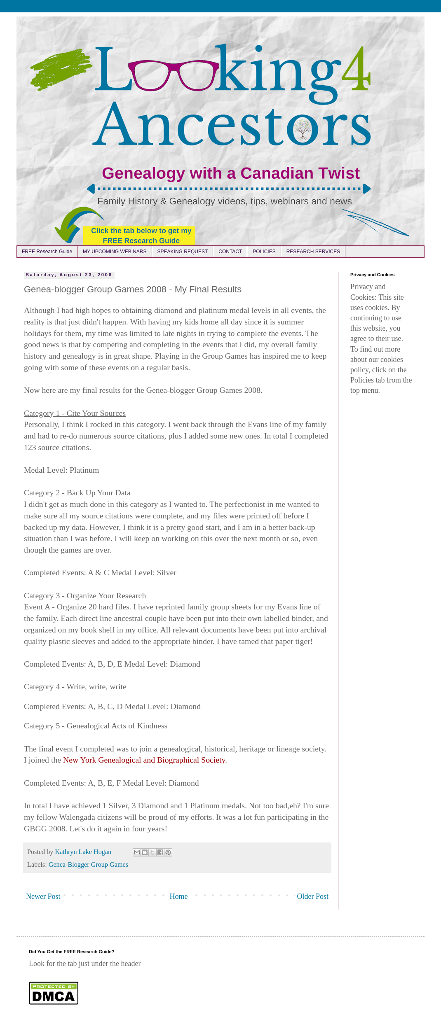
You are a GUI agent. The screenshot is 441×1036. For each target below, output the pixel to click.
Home (179, 896)
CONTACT (230, 251)
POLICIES (264, 251)
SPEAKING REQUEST (182, 251)
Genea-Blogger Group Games (88, 864)
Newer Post (43, 896)
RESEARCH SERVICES (313, 251)
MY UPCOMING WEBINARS (114, 251)
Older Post (313, 896)
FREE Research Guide (47, 251)
